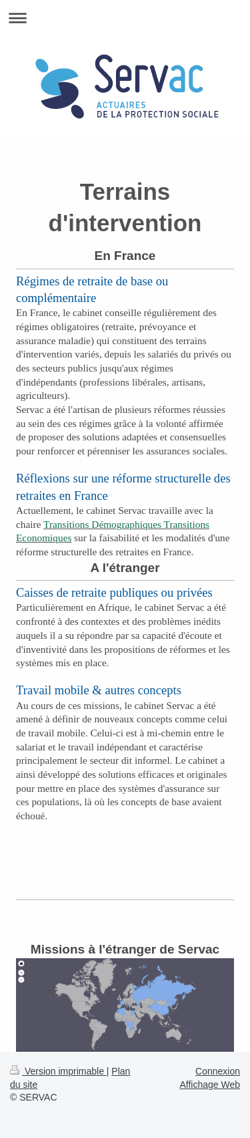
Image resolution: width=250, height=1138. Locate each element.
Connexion (217, 1071)
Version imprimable (58, 1071)
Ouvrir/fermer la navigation (125, 17)
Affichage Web (209, 1084)
